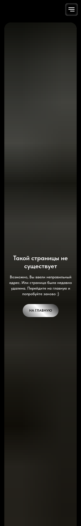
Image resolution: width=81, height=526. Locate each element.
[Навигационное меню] (71, 9)
